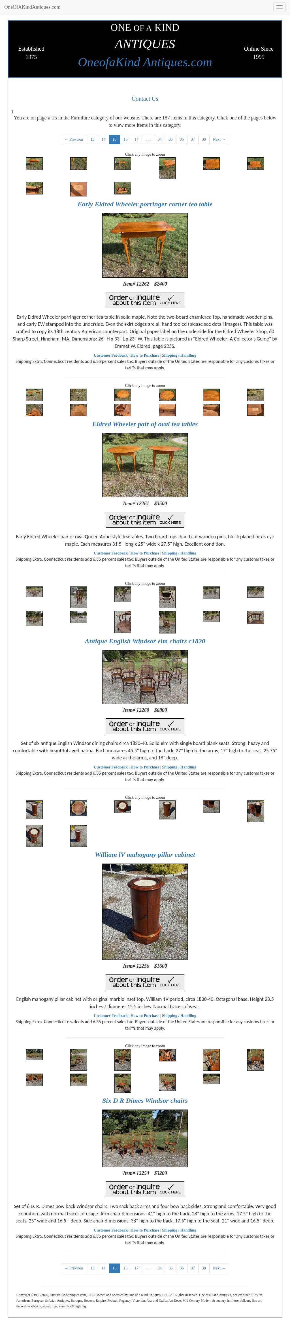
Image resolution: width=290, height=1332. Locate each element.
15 (114, 139)
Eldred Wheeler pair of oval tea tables (145, 424)
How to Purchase (145, 355)
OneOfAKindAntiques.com (32, 7)
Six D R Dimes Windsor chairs (145, 1100)
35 (171, 139)
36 (182, 139)
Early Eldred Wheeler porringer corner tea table (145, 204)
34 (160, 139)
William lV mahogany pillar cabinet (145, 854)
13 (92, 139)
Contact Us (145, 98)
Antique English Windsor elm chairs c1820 (145, 641)
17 (136, 139)
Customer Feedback (111, 355)
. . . (148, 139)
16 (125, 139)
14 (103, 139)
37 (193, 139)
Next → (219, 139)
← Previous (74, 139)
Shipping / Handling (179, 355)
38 (204, 139)
